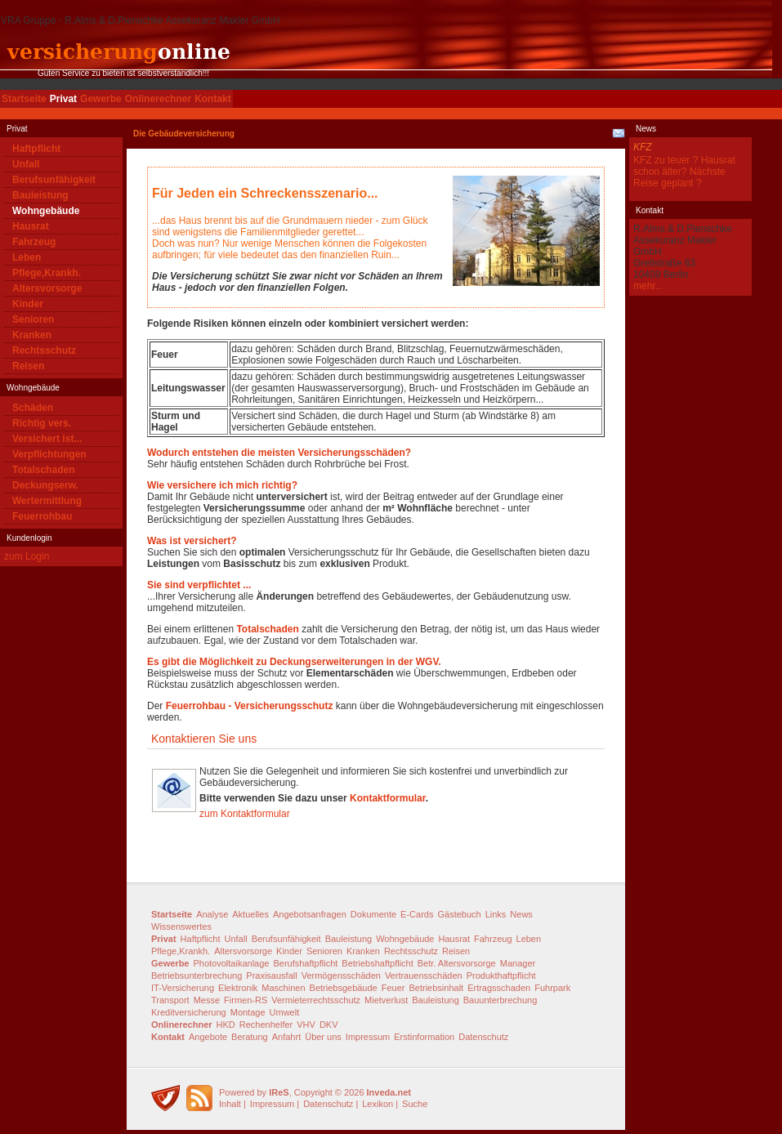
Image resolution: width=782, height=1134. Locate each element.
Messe (207, 1000)
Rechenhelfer (266, 1024)
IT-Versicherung (182, 988)
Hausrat (30, 226)
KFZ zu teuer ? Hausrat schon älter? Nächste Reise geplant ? (684, 171)
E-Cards (416, 914)
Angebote (208, 1037)
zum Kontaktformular (244, 813)
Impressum (368, 1037)
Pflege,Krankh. (46, 273)
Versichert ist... (47, 438)
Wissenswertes (181, 926)
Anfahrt (286, 1037)
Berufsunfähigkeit (54, 179)
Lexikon (377, 1104)
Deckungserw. (45, 485)
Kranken (31, 335)
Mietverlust (386, 1000)
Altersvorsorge (47, 288)
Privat (63, 99)
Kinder (27, 304)
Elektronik (237, 988)
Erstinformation (424, 1037)
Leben (26, 257)
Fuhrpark (552, 988)
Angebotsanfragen (309, 914)
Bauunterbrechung (500, 1000)
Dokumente (373, 914)
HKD (226, 1024)
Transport (170, 1000)
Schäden (32, 407)
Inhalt (230, 1104)
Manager (517, 963)
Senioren (33, 319)
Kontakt (212, 99)
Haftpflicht (36, 148)
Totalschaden (43, 469)
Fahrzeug (34, 242)
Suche (414, 1104)
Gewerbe (101, 99)
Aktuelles (250, 914)
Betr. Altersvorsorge (457, 963)
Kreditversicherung (188, 1012)
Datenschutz (483, 1037)
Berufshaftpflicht (305, 963)
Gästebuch (458, 914)
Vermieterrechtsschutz (315, 1000)
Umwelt (285, 1012)
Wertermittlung (47, 501)
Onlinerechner (158, 99)
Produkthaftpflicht (501, 975)
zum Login (26, 556)
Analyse (212, 914)
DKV (329, 1024)
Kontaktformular (388, 798)
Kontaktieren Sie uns (204, 738)
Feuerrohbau (42, 516)
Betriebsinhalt (436, 988)
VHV (306, 1024)
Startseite (24, 99)
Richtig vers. (41, 423)
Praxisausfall (271, 975)
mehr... (648, 286)
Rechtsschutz (44, 350)
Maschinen (283, 988)
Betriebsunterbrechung (196, 975)
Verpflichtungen (49, 454)
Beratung (249, 1037)
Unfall (25, 164)
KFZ (642, 147)
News (521, 914)
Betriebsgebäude (344, 988)
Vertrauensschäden (423, 975)
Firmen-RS (245, 1000)
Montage (248, 1012)
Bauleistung (40, 195)
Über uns (323, 1037)
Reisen (28, 366)
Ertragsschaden (498, 988)
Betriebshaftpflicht (377, 963)
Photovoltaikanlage (231, 963)
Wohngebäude (45, 211)
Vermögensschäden (341, 975)
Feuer (393, 988)
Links (496, 914)
